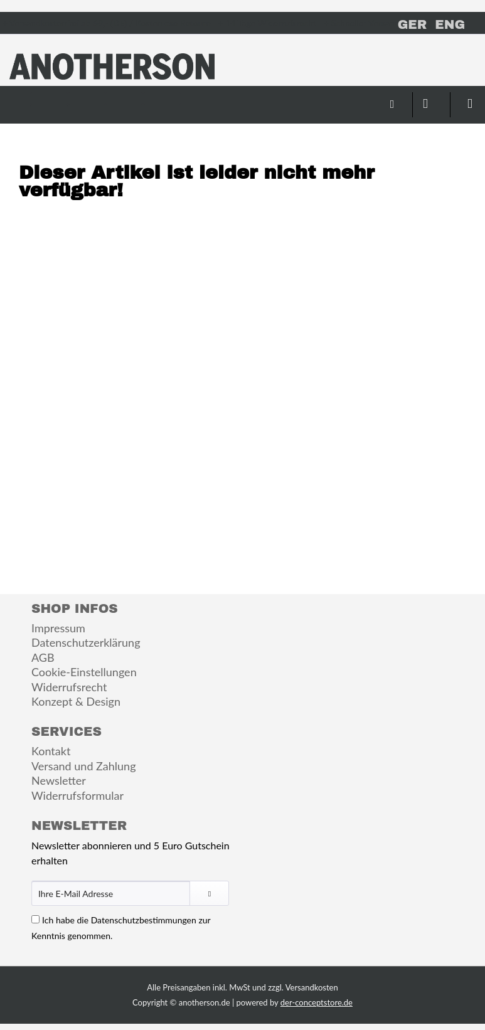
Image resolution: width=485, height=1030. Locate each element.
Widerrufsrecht (69, 687)
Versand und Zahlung (83, 766)
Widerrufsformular (77, 795)
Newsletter (58, 780)
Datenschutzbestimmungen (143, 920)
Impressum (58, 628)
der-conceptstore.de (316, 1002)
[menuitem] (49, 98)
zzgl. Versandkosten (303, 987)
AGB (43, 657)
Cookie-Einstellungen (84, 672)
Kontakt (50, 751)
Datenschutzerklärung (86, 642)
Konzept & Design (75, 701)
